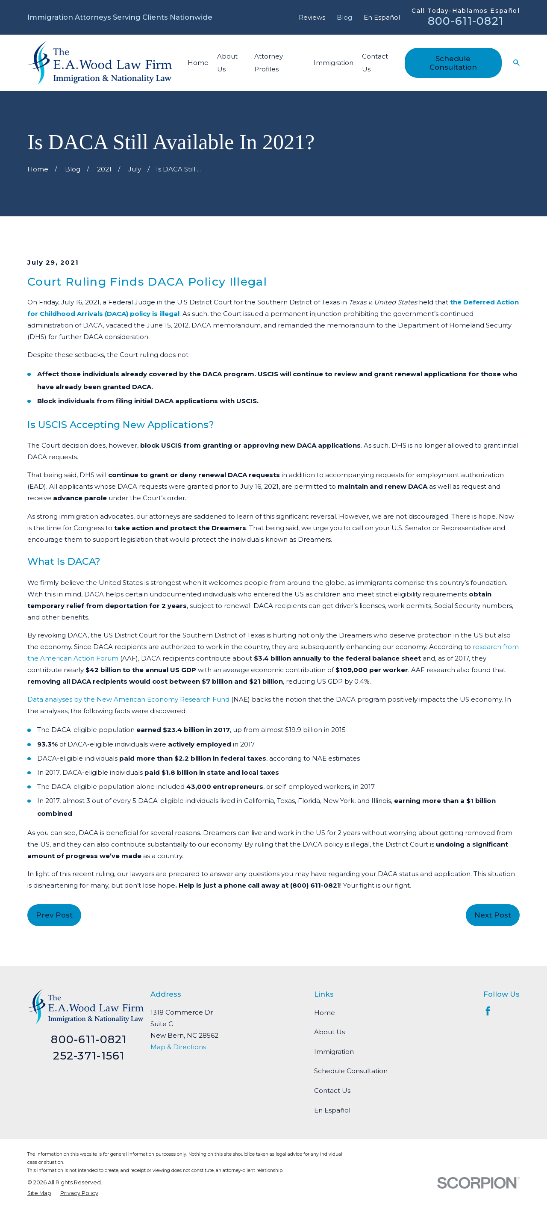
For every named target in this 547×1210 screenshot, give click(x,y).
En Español (382, 17)
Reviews (312, 17)
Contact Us (332, 1090)
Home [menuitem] (198, 63)
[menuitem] (39, 1193)
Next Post (492, 915)
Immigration (334, 1052)
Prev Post (54, 915)
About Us (329, 1032)
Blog (344, 17)
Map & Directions (178, 1047)
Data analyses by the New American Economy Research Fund (128, 699)
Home (324, 1013)
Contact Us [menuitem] (375, 62)
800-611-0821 (465, 20)
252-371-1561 (88, 1055)
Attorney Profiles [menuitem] (268, 62)
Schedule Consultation (453, 62)
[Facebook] (487, 1010)
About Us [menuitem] (227, 62)
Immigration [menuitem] (333, 63)
